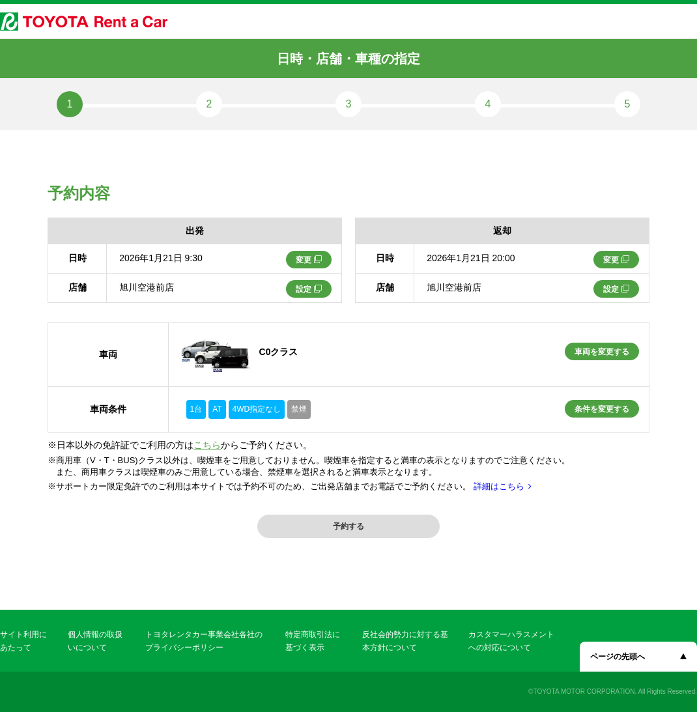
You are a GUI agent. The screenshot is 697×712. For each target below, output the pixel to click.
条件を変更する (602, 409)
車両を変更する (602, 351)
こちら (207, 445)
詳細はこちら (499, 486)
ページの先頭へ (617, 656)
